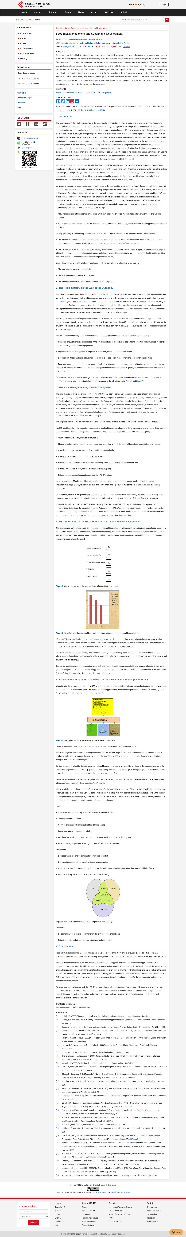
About (94, 12)
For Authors (86, 1214)
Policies (151, 1203)
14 (155, 408)
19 (58, 1128)
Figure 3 (105, 673)
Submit (123, 12)
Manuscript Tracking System (120, 1207)
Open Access (152, 1207)
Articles (38, 12)
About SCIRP (89, 1203)
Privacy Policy (152, 1221)
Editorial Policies (88, 1211)
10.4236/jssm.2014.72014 (70, 47)
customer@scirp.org (30, 138)
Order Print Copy (24, 98)
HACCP (81, 93)
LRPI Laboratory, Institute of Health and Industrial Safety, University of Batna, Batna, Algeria (92, 43)
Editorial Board (26, 48)
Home (24, 12)
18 (127, 646)
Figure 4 (100, 783)
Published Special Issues (28, 78)
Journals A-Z (60, 1207)
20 (58, 1135)
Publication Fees (27, 53)
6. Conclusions (64, 946)
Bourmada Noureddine (77, 39)
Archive (23, 43)
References (61, 1012)
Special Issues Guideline (28, 84)
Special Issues (88, 1225)
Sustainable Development (66, 93)
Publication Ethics (154, 1211)
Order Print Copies (116, 1211)
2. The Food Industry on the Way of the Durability (84, 287)
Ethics (84, 1207)
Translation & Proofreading (119, 1214)
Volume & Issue (115, 1221)
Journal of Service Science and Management (74, 28)
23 (58, 673)
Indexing (23, 58)
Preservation (152, 1214)
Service (113, 1203)
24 (86, 760)
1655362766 (27, 148)
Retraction (151, 1218)
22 (78, 660)
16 (157, 422)
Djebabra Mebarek (95, 39)
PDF (84, 47)
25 (116, 773)
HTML (90, 47)
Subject (58, 1211)
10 (134, 302)
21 (131, 646)
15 (100, 416)
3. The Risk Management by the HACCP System (83, 387)
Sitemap (58, 1218)
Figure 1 (129, 381)
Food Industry (90, 93)
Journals (53, 12)
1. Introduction (64, 116)
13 (80, 401)
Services (108, 12)
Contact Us (21, 103)
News (81, 12)
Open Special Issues (26, 73)
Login (163, 4)
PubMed (131, 1078)
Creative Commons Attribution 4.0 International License (112, 1193)
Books (68, 12)
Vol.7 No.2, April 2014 (103, 28)
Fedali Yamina (61, 39)
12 (147, 336)
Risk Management (104, 93)
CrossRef (123, 1078)
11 (58, 312)
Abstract (60, 51)
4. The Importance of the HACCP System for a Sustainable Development (98, 521)
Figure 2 (139, 381)
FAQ (19, 108)
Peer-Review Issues (90, 1218)
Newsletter (21, 93)
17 (151, 432)
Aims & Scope (26, 33)
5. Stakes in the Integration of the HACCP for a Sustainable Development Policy (102, 679)
